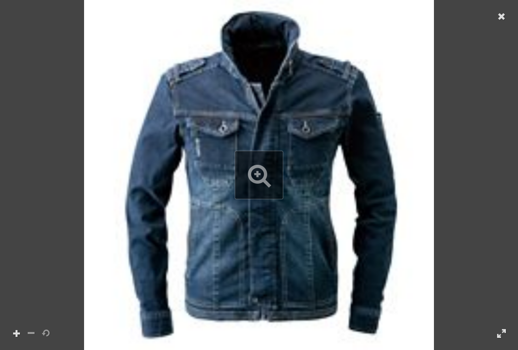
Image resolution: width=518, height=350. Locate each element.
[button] (259, 175)
